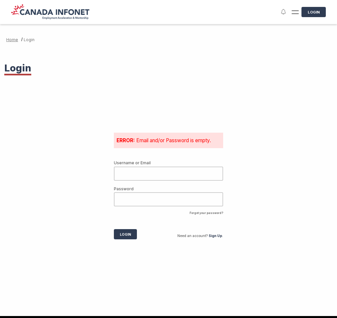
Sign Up (215, 236)
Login (314, 12)
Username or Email (132, 162)
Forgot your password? (206, 213)
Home (12, 39)
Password (124, 188)
